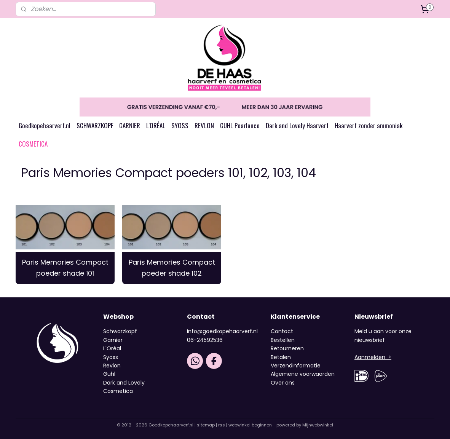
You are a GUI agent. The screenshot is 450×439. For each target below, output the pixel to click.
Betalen (281, 357)
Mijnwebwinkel (317, 425)
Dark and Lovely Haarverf (297, 125)
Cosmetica (118, 391)
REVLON (204, 125)
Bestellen (283, 340)
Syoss (110, 357)
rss (221, 425)
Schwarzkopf (120, 331)
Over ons (283, 382)
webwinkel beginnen (250, 425)
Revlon (112, 365)
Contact (282, 331)
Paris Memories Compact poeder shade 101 (65, 267)
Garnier (113, 340)
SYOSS (179, 125)
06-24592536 (205, 340)
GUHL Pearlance (240, 125)
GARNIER (129, 125)
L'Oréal (112, 348)
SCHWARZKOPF (95, 125)
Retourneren (287, 348)
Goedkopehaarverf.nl (44, 125)
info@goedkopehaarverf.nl (222, 331)
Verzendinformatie (296, 365)
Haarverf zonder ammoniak (368, 125)
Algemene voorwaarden (303, 374)
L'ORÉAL (155, 125)
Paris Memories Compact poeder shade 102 (172, 267)
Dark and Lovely (124, 382)
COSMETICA (33, 143)
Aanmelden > (372, 357)
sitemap (206, 425)
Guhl (109, 374)
